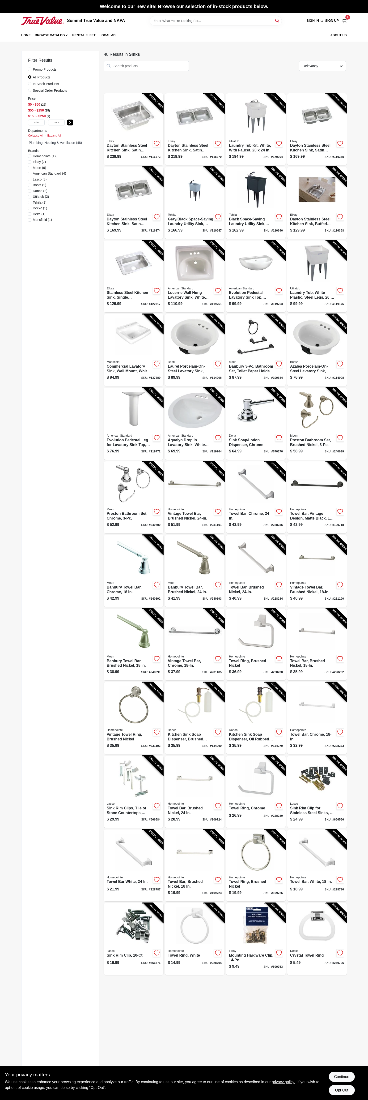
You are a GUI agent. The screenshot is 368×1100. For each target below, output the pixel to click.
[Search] (277, 20)
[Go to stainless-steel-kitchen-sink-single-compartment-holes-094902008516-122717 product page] (133, 277)
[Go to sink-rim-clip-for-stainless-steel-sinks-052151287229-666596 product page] (317, 792)
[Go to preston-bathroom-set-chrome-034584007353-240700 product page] (133, 497)
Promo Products (44, 69)
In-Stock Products (46, 84)
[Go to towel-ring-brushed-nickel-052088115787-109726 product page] (256, 865)
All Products (42, 77)
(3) (40, 179)
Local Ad (108, 35)
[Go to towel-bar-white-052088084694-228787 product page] (133, 865)
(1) (40, 208)
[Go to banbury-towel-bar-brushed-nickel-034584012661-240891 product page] (133, 645)
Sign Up (332, 20)
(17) (45, 156)
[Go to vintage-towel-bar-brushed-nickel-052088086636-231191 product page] (194, 497)
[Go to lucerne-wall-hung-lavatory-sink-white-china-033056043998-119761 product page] (194, 277)
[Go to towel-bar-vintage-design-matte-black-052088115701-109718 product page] (317, 497)
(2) (39, 185)
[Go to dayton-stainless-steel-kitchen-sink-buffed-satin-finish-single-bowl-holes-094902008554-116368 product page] (317, 203)
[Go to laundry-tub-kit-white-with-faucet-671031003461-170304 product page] (256, 129)
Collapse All (35, 135)
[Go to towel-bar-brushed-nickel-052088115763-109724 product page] (194, 792)
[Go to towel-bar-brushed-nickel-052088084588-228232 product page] (317, 645)
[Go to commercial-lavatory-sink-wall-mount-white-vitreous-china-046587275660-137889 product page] (133, 350)
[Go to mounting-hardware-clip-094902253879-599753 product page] (256, 939)
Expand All (54, 135)
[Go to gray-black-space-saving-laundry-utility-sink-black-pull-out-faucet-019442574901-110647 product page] (194, 203)
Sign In (313, 20)
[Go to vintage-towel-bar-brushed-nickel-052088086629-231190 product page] (317, 571)
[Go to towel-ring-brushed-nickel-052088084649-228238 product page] (256, 645)
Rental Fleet (84, 35)
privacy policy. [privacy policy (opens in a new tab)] (283, 1082)
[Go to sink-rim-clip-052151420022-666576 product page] (133, 939)
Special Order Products (50, 90)
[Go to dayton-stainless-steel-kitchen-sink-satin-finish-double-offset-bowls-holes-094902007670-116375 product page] (317, 129)
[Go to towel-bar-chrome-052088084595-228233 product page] (317, 718)
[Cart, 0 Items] (344, 20)
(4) (49, 173)
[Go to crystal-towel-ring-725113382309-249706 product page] (317, 939)
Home (26, 35)
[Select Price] (70, 122)
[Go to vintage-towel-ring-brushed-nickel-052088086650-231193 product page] (133, 718)
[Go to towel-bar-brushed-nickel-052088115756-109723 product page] (194, 865)
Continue (341, 1077)
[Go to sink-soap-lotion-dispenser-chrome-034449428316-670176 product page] (256, 424)
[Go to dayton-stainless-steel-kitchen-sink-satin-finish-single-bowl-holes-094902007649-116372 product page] (133, 129)
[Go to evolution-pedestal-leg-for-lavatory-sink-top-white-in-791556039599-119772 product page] (133, 424)
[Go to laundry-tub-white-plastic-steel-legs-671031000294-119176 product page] (317, 277)
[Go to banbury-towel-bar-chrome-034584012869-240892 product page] (133, 571)
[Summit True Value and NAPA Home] (42, 21)
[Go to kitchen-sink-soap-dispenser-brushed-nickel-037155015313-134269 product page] (194, 718)
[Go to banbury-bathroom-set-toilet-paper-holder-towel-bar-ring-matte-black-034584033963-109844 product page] (256, 350)
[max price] (56, 122)
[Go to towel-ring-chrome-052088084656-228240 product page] (256, 792)
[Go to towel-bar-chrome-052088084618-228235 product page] (256, 497)
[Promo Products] (29, 69)
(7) (39, 162)
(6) (39, 168)
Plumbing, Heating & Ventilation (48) (55, 143)
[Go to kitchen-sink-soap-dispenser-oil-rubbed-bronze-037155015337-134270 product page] (256, 718)
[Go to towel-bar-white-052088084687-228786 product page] (317, 865)
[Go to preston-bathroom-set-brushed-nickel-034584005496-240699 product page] (317, 424)
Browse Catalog (50, 35)
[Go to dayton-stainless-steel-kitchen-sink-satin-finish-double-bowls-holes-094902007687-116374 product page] (133, 203)
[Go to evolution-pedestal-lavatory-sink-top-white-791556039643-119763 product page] (256, 277)
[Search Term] (216, 21)
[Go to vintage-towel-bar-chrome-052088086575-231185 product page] (194, 645)
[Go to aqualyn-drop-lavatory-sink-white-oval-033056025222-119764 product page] (194, 424)
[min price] (36, 122)
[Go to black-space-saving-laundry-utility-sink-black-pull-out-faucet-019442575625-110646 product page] (256, 203)
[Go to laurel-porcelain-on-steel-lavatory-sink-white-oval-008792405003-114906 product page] (194, 350)
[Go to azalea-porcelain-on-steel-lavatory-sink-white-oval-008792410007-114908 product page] (317, 350)
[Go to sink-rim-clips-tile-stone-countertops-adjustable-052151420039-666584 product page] (133, 792)
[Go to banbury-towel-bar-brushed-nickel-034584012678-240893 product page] (194, 571)
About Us (338, 35)
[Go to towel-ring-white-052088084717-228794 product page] (194, 939)
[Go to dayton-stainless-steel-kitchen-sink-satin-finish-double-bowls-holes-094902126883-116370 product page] (194, 129)
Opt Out (341, 1090)
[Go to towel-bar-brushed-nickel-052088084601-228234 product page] (256, 571)
